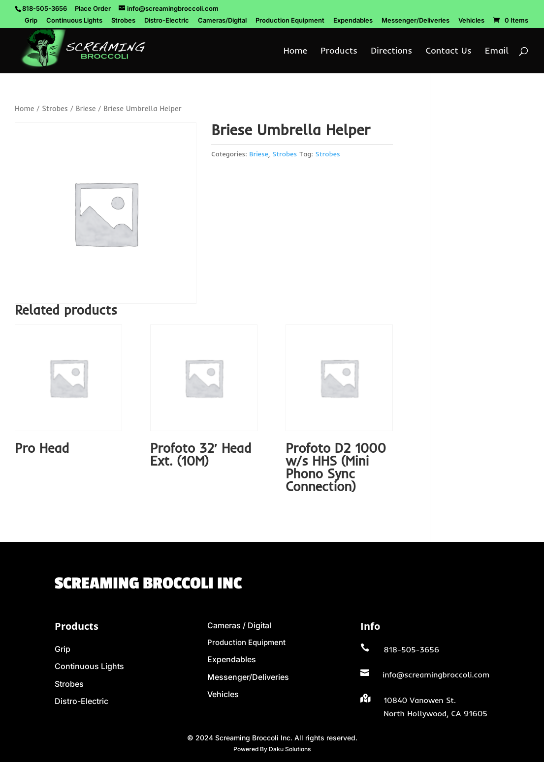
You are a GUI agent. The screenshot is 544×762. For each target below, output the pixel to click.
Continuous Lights (74, 20)
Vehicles (471, 20)
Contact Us (449, 51)
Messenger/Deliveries (415, 20)
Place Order (93, 8)
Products (338, 51)
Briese (86, 108)
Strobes (123, 20)
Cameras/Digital (222, 20)
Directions (391, 51)
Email (497, 51)
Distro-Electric (166, 20)
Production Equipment (290, 20)
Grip (31, 20)
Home (295, 51)
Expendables (353, 20)
